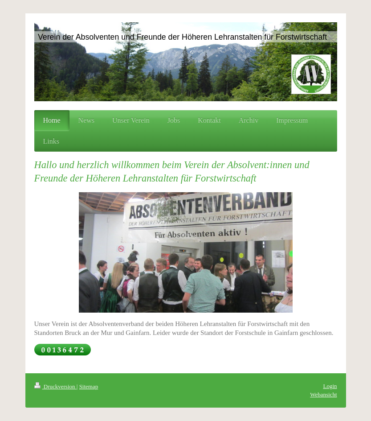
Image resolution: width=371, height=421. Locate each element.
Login (330, 386)
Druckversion (55, 386)
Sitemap (88, 386)
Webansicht (323, 394)
